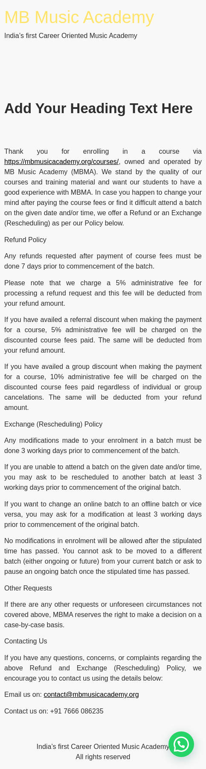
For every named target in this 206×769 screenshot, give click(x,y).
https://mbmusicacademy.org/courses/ (61, 161)
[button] (181, 744)
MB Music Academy (79, 17)
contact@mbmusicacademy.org (91, 694)
